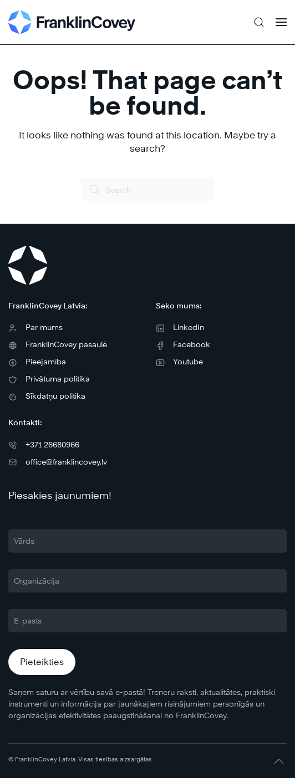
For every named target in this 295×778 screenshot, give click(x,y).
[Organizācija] (147, 580)
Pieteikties (42, 662)
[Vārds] (147, 541)
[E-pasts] (147, 620)
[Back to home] (72, 22)
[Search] (147, 189)
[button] (259, 22)
